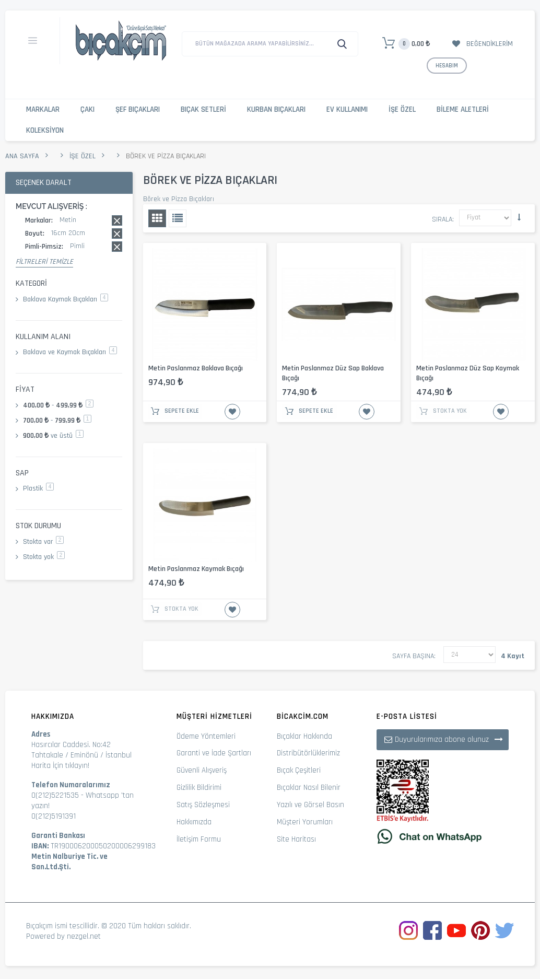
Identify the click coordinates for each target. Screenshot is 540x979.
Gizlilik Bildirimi (199, 787)
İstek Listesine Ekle (232, 411)
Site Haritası (296, 839)
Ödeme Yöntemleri (206, 736)
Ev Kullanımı (347, 109)
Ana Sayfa (22, 156)
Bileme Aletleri (463, 109)
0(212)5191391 (53, 816)
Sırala (442, 219)
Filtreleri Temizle (44, 261)
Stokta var (43, 541)
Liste (177, 218)
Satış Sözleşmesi (203, 805)
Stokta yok (44, 557)
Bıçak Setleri (203, 109)
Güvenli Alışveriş (202, 770)
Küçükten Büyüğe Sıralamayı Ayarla (519, 217)
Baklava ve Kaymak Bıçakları (70, 352)
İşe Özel (402, 109)
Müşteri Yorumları (305, 822)
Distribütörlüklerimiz (308, 753)
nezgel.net (84, 936)
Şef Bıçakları (137, 109)
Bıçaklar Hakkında (304, 736)
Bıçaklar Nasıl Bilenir (309, 787)
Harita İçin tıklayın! (60, 766)
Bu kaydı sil (117, 220)
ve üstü (53, 435)
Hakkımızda (194, 822)
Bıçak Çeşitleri (299, 770)
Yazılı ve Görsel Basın (310, 805)
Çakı (87, 109)
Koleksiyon (45, 130)
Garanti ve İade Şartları (214, 753)
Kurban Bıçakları (276, 109)
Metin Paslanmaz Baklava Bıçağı (195, 368)
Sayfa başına (413, 656)
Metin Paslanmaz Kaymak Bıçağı (196, 569)
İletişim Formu (199, 839)
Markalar (43, 109)
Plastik (38, 488)
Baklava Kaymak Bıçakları (65, 299)
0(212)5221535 (55, 795)
